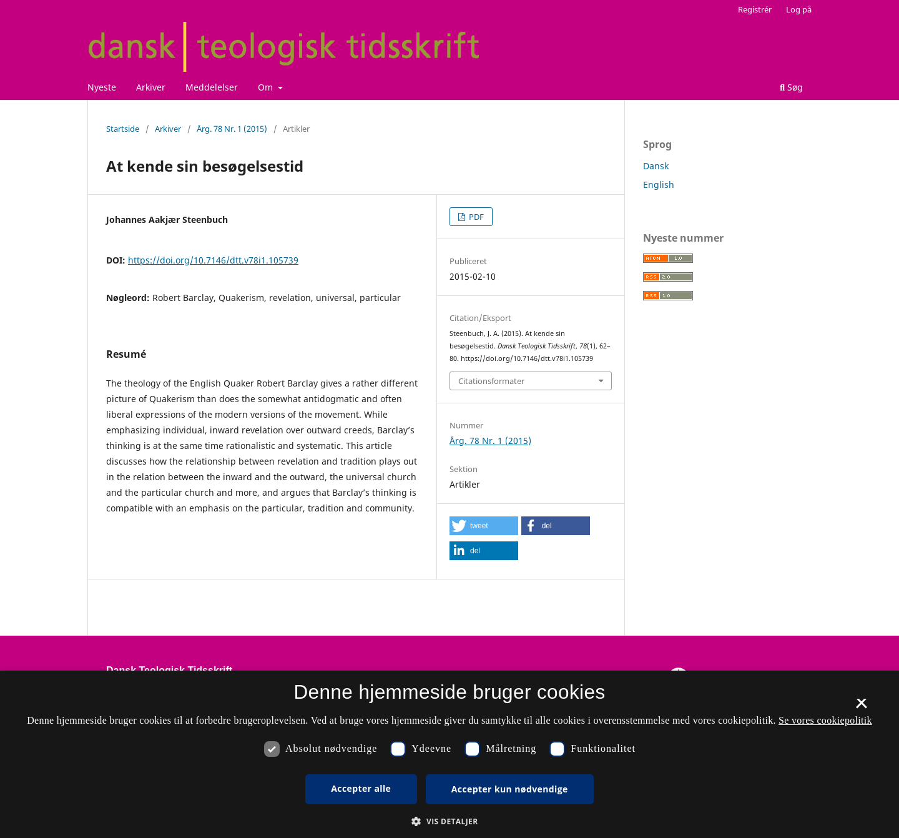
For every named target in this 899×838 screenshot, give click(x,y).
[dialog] (449, 754)
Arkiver (150, 87)
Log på (799, 9)
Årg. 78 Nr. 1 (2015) (232, 128)
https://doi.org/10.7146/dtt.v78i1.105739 (213, 260)
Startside (122, 128)
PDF (475, 216)
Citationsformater (491, 381)
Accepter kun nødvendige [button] (509, 789)
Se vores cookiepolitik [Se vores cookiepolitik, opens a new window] (825, 720)
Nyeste (101, 87)
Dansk (656, 166)
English (658, 184)
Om (266, 87)
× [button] (861, 707)
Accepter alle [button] (361, 788)
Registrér (755, 9)
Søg (791, 87)
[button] (484, 525)
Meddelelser (211, 87)
